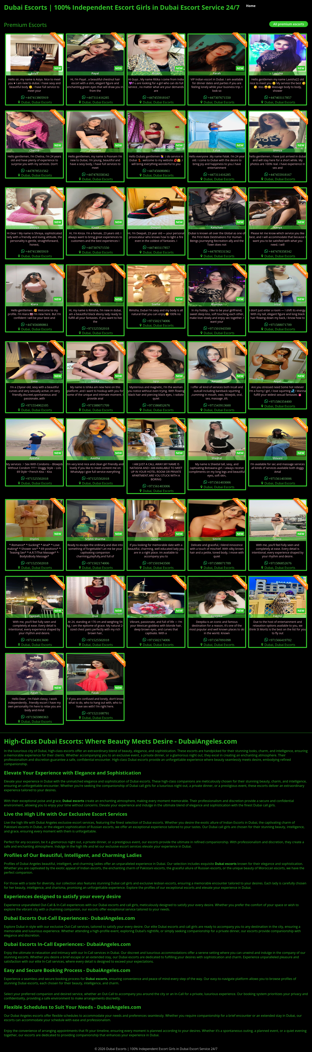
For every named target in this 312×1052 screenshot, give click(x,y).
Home (250, 6)
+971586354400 (280, 401)
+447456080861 (158, 170)
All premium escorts (288, 24)
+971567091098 (219, 639)
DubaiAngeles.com (113, 918)
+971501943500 (219, 328)
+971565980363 (36, 716)
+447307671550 (219, 97)
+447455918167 (158, 97)
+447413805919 (36, 97)
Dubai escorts (226, 864)
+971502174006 (158, 320)
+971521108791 (97, 713)
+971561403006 (158, 485)
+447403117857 (280, 97)
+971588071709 (280, 324)
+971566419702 (280, 639)
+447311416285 (97, 97)
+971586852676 (158, 405)
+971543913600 (219, 405)
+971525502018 (97, 328)
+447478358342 (97, 174)
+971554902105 (36, 405)
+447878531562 (36, 170)
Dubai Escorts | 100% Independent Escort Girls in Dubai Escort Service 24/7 (122, 7)
